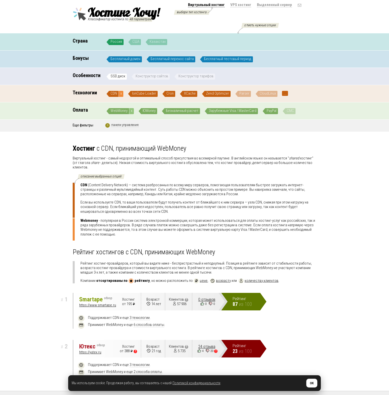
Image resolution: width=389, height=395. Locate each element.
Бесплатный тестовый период (227, 59)
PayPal (271, 110)
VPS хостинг (240, 5)
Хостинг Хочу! (116, 13)
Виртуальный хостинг (206, 5)
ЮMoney (149, 110)
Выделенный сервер (274, 5)
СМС (290, 110)
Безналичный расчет (182, 110)
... (284, 93)
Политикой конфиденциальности (196, 383)
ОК (312, 383)
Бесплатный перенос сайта (172, 59)
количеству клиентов (258, 280)
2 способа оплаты (148, 371)
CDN (114, 93)
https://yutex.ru (90, 352)
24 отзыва (206, 346)
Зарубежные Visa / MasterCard (232, 110)
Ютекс (92, 346)
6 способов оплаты (149, 324)
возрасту (220, 280)
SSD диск (118, 76)
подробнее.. (182, 211)
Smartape (95, 299)
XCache (190, 93)
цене (201, 280)
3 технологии (140, 317)
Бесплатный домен (125, 59)
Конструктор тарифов (196, 76)
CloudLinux (268, 93)
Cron (170, 93)
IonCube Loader (144, 93)
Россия (116, 41)
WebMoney (119, 110)
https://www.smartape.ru (97, 305)
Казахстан (158, 41)
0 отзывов (206, 299)
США (135, 41)
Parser (244, 93)
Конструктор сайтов (152, 76)
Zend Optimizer (217, 93)
